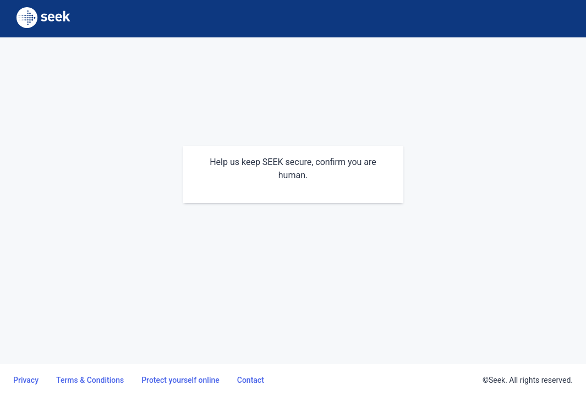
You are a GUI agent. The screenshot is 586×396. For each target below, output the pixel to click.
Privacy (26, 380)
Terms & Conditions (90, 380)
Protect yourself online (180, 380)
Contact (250, 380)
